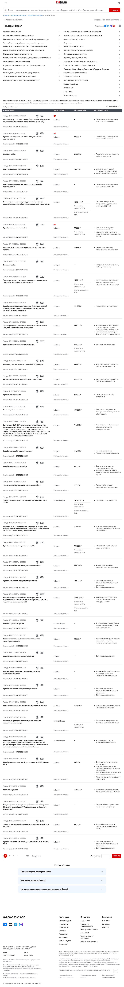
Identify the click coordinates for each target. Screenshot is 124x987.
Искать (115, 10)
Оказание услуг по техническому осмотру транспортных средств (24, 249)
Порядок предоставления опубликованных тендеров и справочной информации (84, 970)
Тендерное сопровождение (87, 925)
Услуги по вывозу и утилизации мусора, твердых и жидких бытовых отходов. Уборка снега (107, 282)
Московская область (61, 127)
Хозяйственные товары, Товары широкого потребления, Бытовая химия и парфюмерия (107, 626)
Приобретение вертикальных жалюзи (17, 169)
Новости (105, 927)
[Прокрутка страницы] (115, 971)
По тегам (62, 931)
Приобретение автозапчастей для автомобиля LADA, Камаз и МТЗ (26, 763)
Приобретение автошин (12, 395)
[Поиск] (5, 10)
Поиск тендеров (65, 921)
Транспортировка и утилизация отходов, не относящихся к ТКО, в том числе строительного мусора (25, 281)
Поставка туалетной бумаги (13, 623)
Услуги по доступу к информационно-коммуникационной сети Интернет (26, 825)
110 (27, 856)
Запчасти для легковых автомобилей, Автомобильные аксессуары (107, 583)
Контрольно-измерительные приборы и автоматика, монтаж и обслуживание (108, 412)
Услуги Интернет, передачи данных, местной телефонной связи (106, 826)
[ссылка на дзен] (10, 924)
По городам (63, 934)
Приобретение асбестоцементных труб (17, 451)
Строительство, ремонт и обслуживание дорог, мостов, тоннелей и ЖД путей (106, 204)
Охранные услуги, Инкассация (106, 500)
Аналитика (85, 933)
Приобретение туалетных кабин (15, 228)
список (112, 977)
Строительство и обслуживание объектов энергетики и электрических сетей (107, 427)
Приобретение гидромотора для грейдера (18, 344)
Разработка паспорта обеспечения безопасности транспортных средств (21, 640)
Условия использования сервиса (88, 976)
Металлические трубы (104, 451)
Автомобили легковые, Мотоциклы (108, 773)
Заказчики (63, 937)
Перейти (116, 856)
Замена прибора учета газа (13, 410)
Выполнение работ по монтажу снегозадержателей (22, 379)
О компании (107, 921)
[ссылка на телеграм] (15, 924)
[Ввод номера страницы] (105, 856)
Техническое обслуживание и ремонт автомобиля (21, 485)
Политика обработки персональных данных (66, 976)
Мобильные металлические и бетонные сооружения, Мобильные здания (108, 234)
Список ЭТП (63, 944)
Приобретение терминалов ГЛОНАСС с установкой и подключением (22, 138)
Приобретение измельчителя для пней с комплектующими (25, 705)
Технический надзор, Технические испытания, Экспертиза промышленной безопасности (108, 641)
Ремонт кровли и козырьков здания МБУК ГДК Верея (23, 364)
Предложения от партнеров (87, 937)
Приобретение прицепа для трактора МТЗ (18, 546)
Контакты (106, 924)
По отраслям (64, 924)
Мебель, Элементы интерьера (106, 173)
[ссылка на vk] (5, 924)
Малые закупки (65, 941)
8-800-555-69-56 (14, 917)
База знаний (85, 921)
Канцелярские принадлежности (107, 306)
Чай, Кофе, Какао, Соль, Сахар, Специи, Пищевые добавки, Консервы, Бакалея (106, 600)
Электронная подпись (89, 929)
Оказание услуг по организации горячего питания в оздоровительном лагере (22, 722)
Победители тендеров (89, 941)
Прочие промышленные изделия (107, 453)
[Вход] (118, 2)
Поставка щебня (9, 154)
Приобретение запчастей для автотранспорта (20, 581)
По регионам (64, 927)
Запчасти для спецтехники (105, 344)
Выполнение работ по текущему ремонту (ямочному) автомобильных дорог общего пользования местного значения (26, 203)
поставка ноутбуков (10, 790)
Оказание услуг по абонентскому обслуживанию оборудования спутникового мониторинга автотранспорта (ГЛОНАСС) (26, 121)
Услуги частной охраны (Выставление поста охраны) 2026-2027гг (25, 501)
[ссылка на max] (21, 924)
